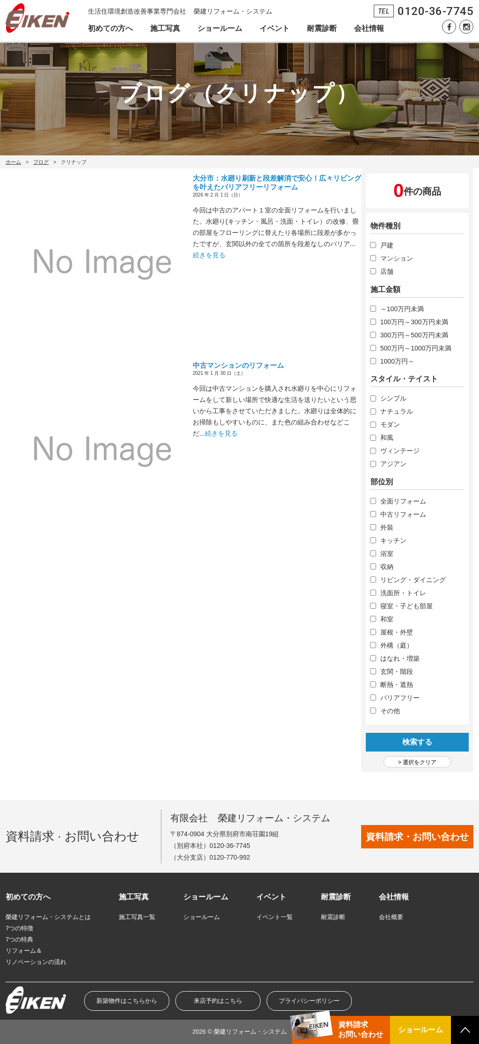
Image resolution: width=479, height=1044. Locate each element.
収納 (386, 566)
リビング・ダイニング (413, 580)
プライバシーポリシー (309, 1000)
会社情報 (369, 28)
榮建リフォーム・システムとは (48, 916)
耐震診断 (322, 28)
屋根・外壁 (396, 632)
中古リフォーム (403, 514)
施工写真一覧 (137, 916)
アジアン (393, 463)
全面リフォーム (403, 501)
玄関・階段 (396, 671)
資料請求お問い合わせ (360, 1029)
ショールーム (219, 28)
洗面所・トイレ (403, 593)
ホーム (13, 162)
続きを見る (209, 255)
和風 (386, 437)
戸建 (386, 245)
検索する (417, 742)
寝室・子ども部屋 (406, 606)
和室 (386, 619)
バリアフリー (400, 697)
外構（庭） (396, 645)
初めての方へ (110, 28)
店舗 (386, 271)
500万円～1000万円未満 (416, 348)
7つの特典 (19, 939)
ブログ (41, 162)
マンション (396, 258)
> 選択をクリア (417, 762)
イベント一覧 (274, 916)
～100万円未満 (402, 309)
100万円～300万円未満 (414, 322)
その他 (390, 711)
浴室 (386, 553)
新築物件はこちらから (126, 1000)
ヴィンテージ (400, 450)
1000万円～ (397, 361)
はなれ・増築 (400, 658)
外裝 (386, 527)
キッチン (393, 540)
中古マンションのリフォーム (238, 365)
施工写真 (165, 28)
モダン (390, 424)
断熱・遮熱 (396, 684)
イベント (275, 28)
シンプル (393, 398)
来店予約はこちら (218, 1000)
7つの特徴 (19, 928)
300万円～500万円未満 (414, 335)
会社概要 (391, 916)
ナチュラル (396, 411)
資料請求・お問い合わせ (417, 837)
